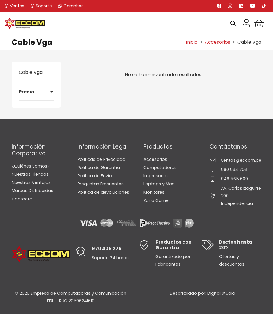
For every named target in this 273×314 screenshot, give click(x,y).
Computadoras (160, 167)
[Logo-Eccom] (25, 23)
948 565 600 (234, 179)
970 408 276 (107, 248)
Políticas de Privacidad (101, 159)
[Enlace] (246, 23)
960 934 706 (234, 169)
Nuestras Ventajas (31, 182)
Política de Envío (95, 176)
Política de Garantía (99, 167)
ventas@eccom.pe (241, 160)
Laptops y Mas (159, 184)
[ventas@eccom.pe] (215, 160)
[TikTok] (263, 6)
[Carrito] (259, 23)
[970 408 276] (83, 251)
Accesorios (217, 42)
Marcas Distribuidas (32, 190)
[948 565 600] (215, 179)
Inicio (191, 42)
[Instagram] (230, 6)
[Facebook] (219, 6)
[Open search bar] (233, 23)
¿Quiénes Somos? (31, 166)
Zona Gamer (157, 200)
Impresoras (156, 176)
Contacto (22, 199)
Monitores (154, 192)
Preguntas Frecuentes (101, 184)
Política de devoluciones (103, 192)
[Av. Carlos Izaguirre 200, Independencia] (215, 195)
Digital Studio (221, 293)
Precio (26, 91)
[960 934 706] (215, 169)
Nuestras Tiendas (30, 174)
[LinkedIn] (241, 6)
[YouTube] (252, 6)
